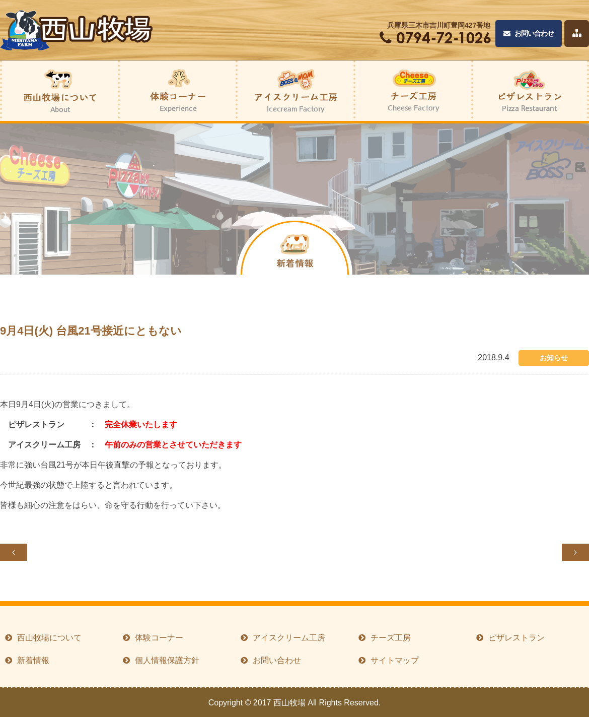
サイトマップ (395, 660)
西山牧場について (49, 637)
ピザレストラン (516, 637)
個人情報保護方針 (167, 660)
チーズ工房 (391, 637)
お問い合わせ (528, 33)
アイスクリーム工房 (289, 637)
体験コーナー (159, 637)
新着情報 (33, 660)
